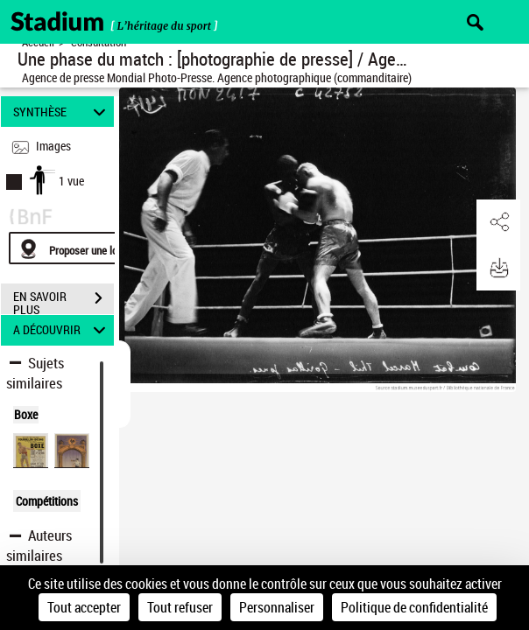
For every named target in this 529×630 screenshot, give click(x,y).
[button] (498, 222)
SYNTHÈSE (62, 111)
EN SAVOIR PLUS (63, 300)
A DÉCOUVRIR (62, 330)
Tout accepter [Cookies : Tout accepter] (84, 607)
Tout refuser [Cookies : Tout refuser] (180, 607)
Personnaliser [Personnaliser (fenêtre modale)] (276, 607)
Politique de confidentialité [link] (414, 607)
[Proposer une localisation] (92, 248)
